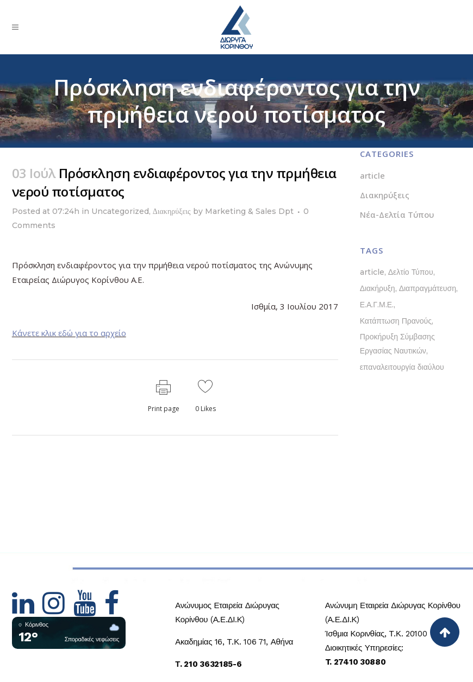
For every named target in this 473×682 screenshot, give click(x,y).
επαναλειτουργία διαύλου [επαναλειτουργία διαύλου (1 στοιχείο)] (402, 367)
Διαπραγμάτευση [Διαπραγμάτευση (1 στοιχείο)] (427, 288)
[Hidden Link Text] (27, 610)
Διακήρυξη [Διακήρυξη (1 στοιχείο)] (377, 288)
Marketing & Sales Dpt (249, 211)
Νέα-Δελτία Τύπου (397, 214)
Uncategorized (120, 211)
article (372, 175)
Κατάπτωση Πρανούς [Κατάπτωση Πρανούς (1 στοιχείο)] (396, 321)
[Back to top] (444, 632)
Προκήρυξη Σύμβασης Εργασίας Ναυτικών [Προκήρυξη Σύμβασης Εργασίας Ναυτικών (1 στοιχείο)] (397, 344)
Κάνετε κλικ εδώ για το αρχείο (69, 332)
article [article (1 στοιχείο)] (372, 272)
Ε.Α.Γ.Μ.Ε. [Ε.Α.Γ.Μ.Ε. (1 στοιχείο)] (377, 305)
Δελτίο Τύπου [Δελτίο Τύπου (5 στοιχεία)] (410, 272)
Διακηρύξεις (172, 211)
